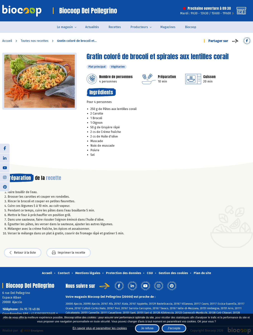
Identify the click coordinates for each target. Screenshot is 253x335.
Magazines (167, 27)
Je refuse (147, 328)
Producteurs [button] (139, 27)
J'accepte (174, 328)
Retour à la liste (23, 253)
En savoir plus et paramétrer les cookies (100, 328)
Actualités (92, 27)
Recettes (114, 27)
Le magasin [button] (65, 27)
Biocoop (190, 27)
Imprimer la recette (68, 253)
